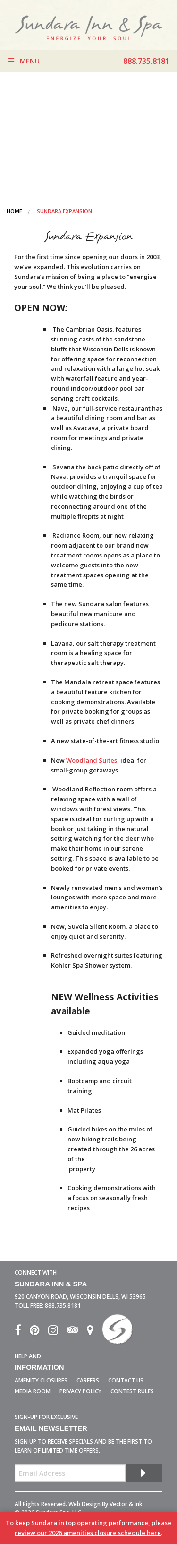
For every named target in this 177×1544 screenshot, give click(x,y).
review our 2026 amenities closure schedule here (88, 1532)
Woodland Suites (91, 760)
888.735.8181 (63, 1306)
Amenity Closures (41, 1380)
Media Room (33, 1391)
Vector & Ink (126, 1504)
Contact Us (125, 1380)
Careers (87, 1380)
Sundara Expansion (64, 211)
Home (14, 211)
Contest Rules (132, 1391)
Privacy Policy (80, 1391)
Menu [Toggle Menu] (23, 60)
